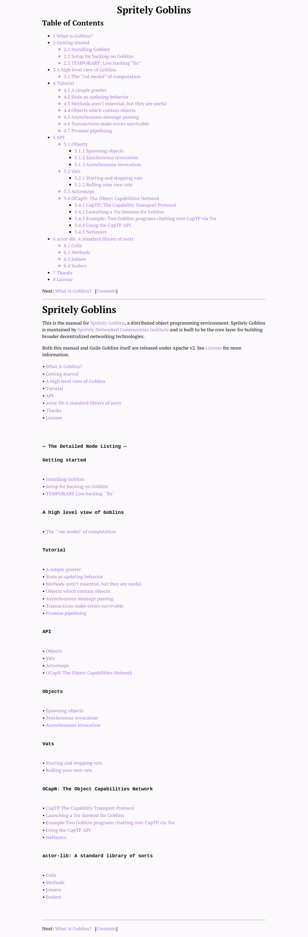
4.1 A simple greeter (85, 90)
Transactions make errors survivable (85, 605)
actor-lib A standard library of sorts (83, 403)
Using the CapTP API (68, 830)
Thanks (54, 410)
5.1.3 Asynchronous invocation (107, 164)
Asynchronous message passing (79, 598)
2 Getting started (71, 42)
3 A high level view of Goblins (84, 69)
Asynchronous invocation (73, 725)
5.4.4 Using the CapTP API (102, 225)
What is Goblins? (73, 291)
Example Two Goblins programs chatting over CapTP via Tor (110, 822)
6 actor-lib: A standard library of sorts (93, 238)
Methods (55, 882)
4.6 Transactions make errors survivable (106, 123)
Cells (51, 875)
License (214, 347)
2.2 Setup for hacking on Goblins (99, 56)
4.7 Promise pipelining (88, 130)
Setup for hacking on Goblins (77, 486)
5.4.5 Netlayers (90, 231)
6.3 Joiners (75, 259)
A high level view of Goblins (75, 381)
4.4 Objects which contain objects (99, 110)
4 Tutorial (63, 83)
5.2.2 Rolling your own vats (103, 184)
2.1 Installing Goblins (87, 49)
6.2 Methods (77, 252)
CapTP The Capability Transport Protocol (90, 808)
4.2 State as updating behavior (96, 96)
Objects (54, 651)
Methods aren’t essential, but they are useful (93, 583)
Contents (106, 291)
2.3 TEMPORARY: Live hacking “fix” (102, 63)
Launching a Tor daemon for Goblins (85, 815)
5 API (59, 137)
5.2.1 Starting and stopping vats (108, 178)
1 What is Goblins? (73, 35)
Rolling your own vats (69, 770)
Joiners (53, 889)
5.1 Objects (76, 144)
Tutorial (54, 388)
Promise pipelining (66, 613)
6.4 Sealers (75, 265)
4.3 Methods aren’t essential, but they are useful (115, 103)
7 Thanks (63, 272)
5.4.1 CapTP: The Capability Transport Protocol (125, 205)
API (49, 395)
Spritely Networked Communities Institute (123, 329)
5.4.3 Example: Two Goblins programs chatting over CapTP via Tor (145, 218)
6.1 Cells (73, 245)
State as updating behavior (74, 576)
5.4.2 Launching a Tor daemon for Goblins (119, 211)
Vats (50, 658)
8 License (63, 279)
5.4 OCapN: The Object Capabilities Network (111, 198)
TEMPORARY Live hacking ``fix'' (80, 493)
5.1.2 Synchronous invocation (106, 157)
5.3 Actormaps (79, 191)
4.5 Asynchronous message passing (101, 117)
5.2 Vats (72, 171)
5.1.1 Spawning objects (99, 150)
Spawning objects (65, 710)
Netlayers (56, 837)
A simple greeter (63, 569)
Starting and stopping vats (74, 763)
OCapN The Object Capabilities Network (89, 672)
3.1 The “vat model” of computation (102, 76)
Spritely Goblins (107, 322)
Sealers (53, 897)
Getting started (62, 374)
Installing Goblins (65, 479)
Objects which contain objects (78, 591)
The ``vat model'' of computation (81, 531)
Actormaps (57, 665)
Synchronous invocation (72, 717)
